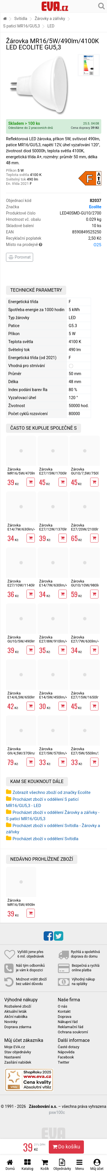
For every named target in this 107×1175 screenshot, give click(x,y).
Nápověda (66, 1052)
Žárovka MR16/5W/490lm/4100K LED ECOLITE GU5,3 (27, 906)
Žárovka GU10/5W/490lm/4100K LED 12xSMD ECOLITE (27, 643)
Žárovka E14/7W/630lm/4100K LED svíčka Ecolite (26, 531)
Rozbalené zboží (17, 1006)
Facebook (66, 1057)
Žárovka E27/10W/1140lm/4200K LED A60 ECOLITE (28, 587)
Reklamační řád (70, 1027)
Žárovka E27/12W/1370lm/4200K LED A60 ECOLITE (59, 531)
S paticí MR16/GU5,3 (21, 26)
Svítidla (20, 18)
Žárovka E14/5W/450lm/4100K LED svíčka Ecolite (57, 699)
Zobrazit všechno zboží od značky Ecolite (51, 792)
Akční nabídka (15, 1017)
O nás (62, 1006)
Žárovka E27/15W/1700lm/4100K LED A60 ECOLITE (59, 475)
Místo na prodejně (53, 245)
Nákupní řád (68, 1022)
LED (50, 26)
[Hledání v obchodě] (101, 5)
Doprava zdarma (17, 1027)
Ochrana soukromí (73, 1032)
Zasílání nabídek (17, 1062)
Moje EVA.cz (14, 1047)
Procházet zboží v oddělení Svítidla (45, 838)
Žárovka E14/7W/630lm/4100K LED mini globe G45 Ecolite (57, 587)
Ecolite (95, 207)
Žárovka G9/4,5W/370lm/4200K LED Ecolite (26, 753)
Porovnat (20, 257)
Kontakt (64, 1012)
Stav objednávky (17, 1052)
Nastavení (12, 1057)
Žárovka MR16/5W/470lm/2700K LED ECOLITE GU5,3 (27, 475)
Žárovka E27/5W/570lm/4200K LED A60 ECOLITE (57, 755)
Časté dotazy (68, 1047)
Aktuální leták (15, 1012)
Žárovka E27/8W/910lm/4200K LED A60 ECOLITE (57, 643)
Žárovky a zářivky (50, 18)
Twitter (63, 1062)
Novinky (10, 1022)
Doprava (65, 1017)
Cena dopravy (85, 128)
